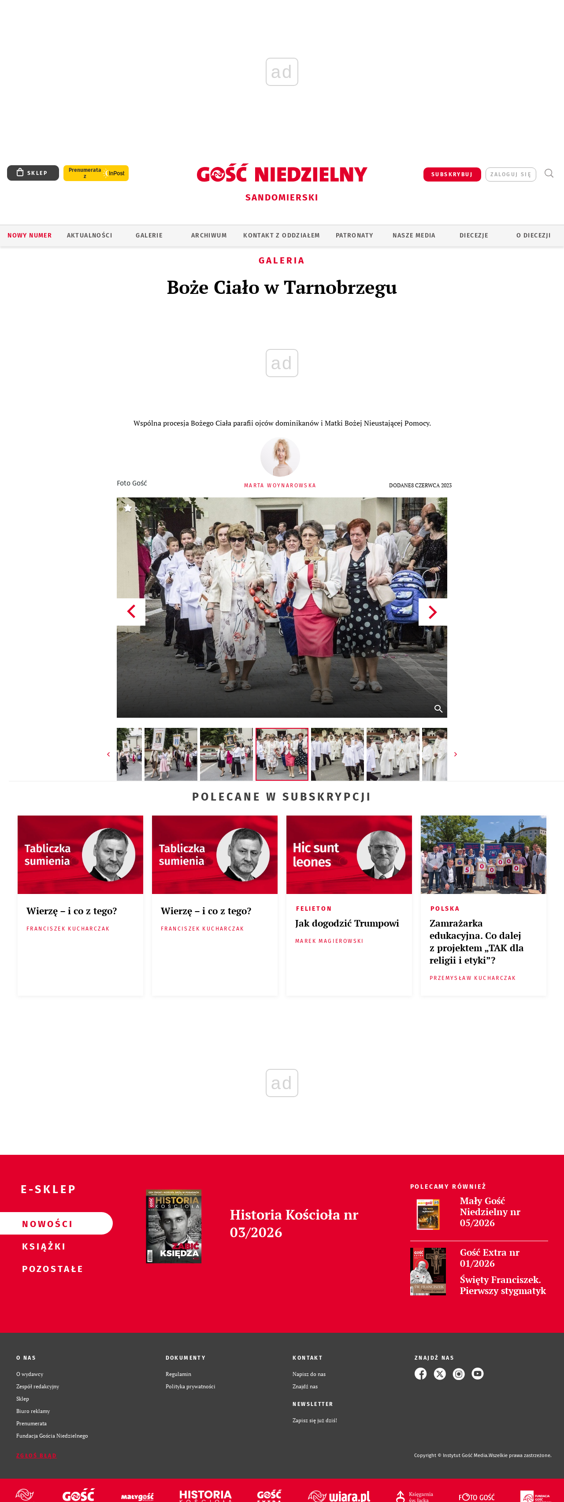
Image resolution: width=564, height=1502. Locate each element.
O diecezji (533, 235)
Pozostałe (42, 1268)
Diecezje (474, 235)
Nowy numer (29, 235)
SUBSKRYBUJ (452, 174)
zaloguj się (510, 174)
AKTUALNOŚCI (89, 235)
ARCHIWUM (209, 235)
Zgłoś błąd (36, 1456)
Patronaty (355, 235)
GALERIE (149, 235)
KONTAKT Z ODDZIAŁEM (281, 235)
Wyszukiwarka (549, 173)
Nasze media (414, 235)
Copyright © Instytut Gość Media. (451, 1455)
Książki (42, 1246)
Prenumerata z (85, 173)
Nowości (42, 1223)
